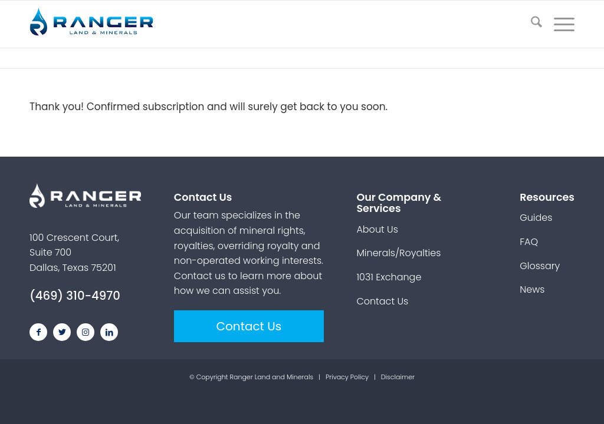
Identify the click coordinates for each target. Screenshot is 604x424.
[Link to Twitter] (62, 332)
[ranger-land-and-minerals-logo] (97, 24)
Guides (536, 217)
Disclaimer (398, 377)
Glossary (540, 266)
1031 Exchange (388, 277)
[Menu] (558, 24)
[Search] (530, 24)
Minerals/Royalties (398, 253)
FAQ (529, 242)
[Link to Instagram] (85, 332)
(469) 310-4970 (74, 295)
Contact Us (249, 326)
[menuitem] (530, 24)
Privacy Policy (347, 377)
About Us (377, 229)
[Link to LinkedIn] (109, 332)
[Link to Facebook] (38, 332)
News (532, 289)
